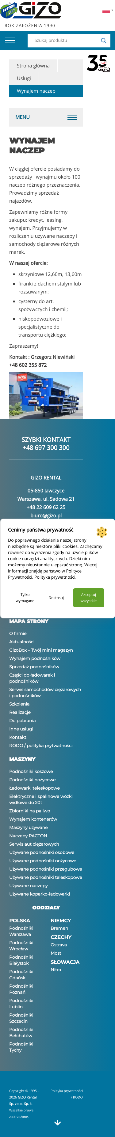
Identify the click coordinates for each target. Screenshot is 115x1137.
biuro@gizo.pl (46, 515)
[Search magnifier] (103, 40)
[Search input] (66, 40)
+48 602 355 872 (28, 365)
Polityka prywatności (54, 577)
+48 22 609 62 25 (46, 507)
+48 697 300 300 (46, 447)
